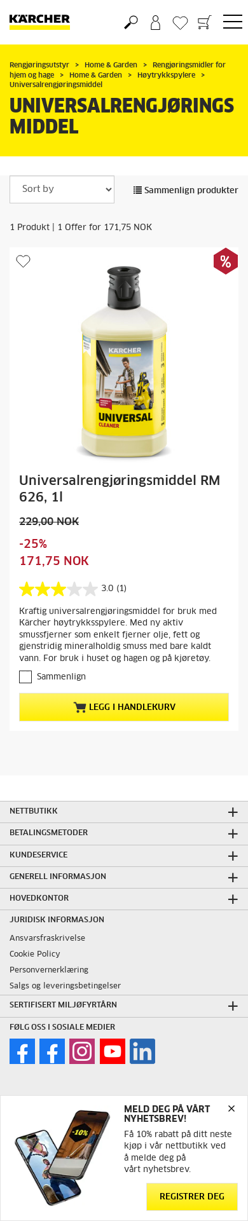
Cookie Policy (35, 954)
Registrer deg (192, 1197)
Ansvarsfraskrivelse (47, 939)
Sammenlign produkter (186, 191)
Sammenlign (61, 677)
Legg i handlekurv (124, 707)
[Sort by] (62, 189)
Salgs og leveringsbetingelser (65, 986)
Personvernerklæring (49, 970)
